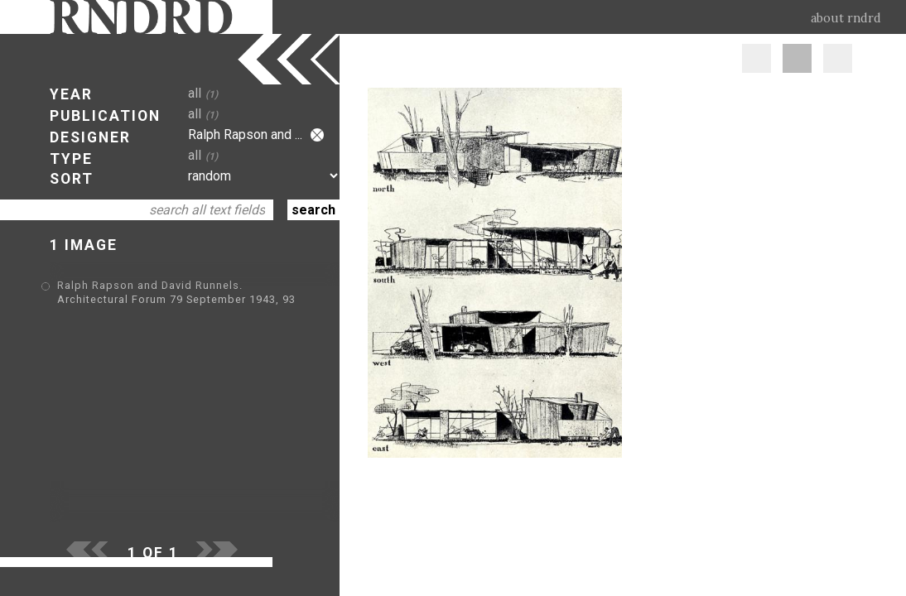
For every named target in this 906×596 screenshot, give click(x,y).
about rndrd (846, 18)
